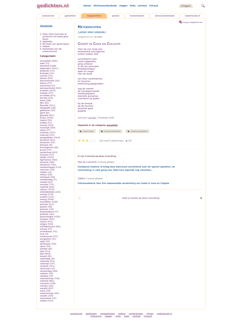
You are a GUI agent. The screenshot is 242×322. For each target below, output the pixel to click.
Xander (92, 118)
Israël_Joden (87, 131)
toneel (43, 256)
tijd (42, 253)
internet (44, 135)
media (43, 172)
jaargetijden (46, 137)
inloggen (186, 6)
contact (142, 5)
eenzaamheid (47, 88)
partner (44, 204)
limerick (44, 162)
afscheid (44, 66)
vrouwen (44, 283)
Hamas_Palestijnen (110, 131)
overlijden (45, 202)
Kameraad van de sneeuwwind (52, 50)
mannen (44, 169)
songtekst (45, 239)
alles (90, 32)
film (42, 103)
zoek (126, 316)
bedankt (44, 71)
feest (42, 100)
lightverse (45, 160)
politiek (44, 214)
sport (43, 246)
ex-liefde (44, 95)
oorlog (43, 194)
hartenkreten (137, 16)
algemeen (45, 68)
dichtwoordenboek (105, 5)
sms (42, 234)
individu (44, 132)
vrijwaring (95, 316)
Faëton (46, 46)
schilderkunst (47, 226)
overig (43, 199)
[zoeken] (203, 5)
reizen (43, 221)
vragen (123, 5)
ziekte (43, 300)
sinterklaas (46, 231)
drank (43, 83)
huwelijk (44, 127)
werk (42, 291)
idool (42, 130)
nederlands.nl (192, 16)
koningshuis (47, 147)
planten (44, 209)
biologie (44, 73)
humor (43, 125)
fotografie (45, 108)
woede (43, 295)
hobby (43, 122)
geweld (44, 115)
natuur (43, 189)
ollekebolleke (47, 192)
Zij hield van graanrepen (55, 44)
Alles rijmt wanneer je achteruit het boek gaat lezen (55, 36)
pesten (44, 206)
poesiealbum (47, 211)
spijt (42, 241)
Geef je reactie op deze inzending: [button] (119, 198)
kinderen (45, 142)
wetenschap (46, 293)
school (43, 229)
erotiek (44, 93)
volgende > (100, 32)
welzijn (44, 286)
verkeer (44, 273)
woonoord (45, 298)
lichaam (44, 155)
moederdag (46, 179)
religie (43, 224)
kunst (43, 150)
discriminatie (47, 80)
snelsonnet (48, 16)
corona (43, 75)
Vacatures (46, 25)
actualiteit (45, 61)
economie (45, 85)
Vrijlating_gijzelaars (137, 131)
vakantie (44, 261)
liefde (43, 157)
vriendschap (46, 278)
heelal (43, 120)
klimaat (44, 145)
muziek (44, 184)
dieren (43, 78)
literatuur (45, 164)
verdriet (44, 266)
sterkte (44, 249)
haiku (43, 118)
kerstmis (44, 140)
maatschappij (47, 167)
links (132, 5)
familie (44, 98)
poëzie (115, 16)
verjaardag (46, 271)
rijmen (87, 5)
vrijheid (44, 281)
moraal (43, 182)
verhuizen (45, 268)
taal (42, 251)
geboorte (45, 110)
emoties (44, 90)
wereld (44, 288)
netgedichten (94, 16)
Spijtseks (47, 41)
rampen (44, 219)
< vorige (82, 32)
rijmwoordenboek (164, 16)
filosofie (44, 105)
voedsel (44, 276)
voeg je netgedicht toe (192, 22)
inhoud (153, 5)
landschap (45, 152)
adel (42, 63)
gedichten (70, 16)
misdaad (44, 177)
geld (42, 113)
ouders (44, 197)
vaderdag (45, 258)
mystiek (44, 187)
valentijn (44, 263)
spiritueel (45, 244)
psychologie (46, 216)
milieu (43, 174)
